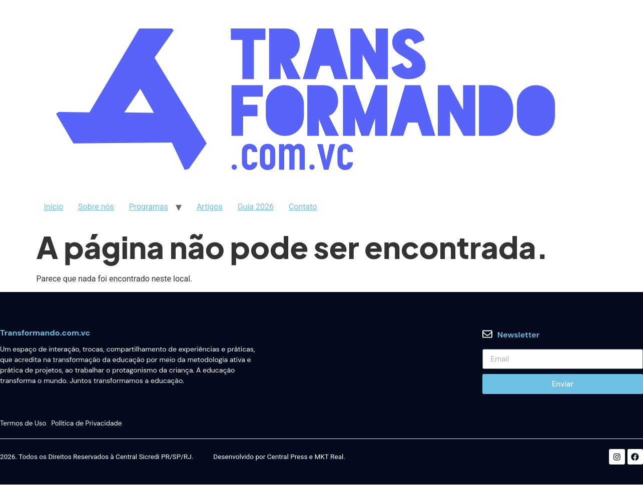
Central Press (287, 457)
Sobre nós (96, 207)
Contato (303, 207)
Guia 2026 (256, 207)
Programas (148, 207)
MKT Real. (329, 457)
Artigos (210, 207)
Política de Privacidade (87, 423)
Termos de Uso (23, 423)
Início (54, 207)
